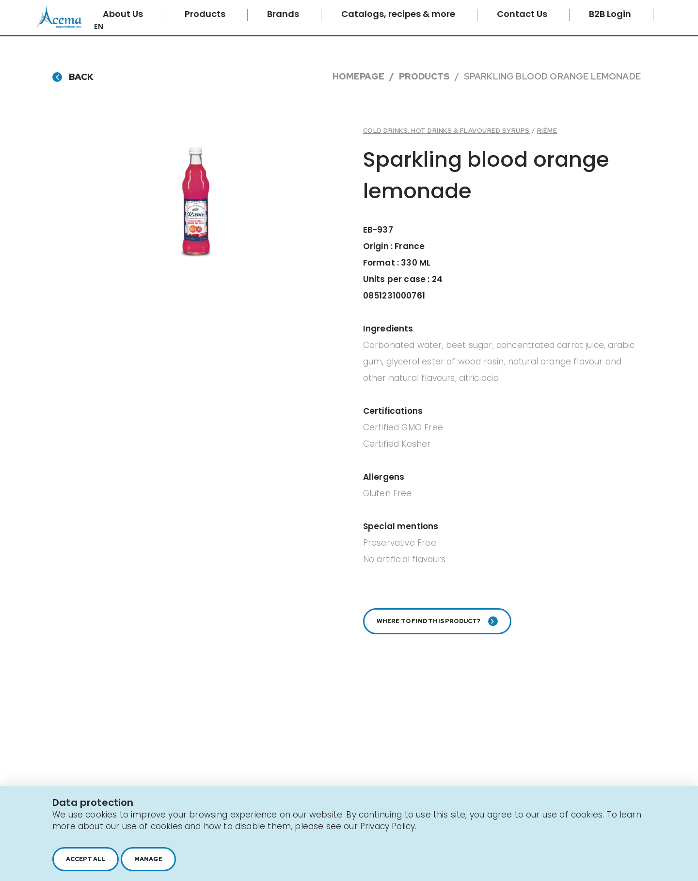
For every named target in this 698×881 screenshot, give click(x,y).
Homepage (358, 76)
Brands (284, 14)
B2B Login (611, 14)
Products (206, 14)
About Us (124, 14)
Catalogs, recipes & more (399, 14)
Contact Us (523, 14)
